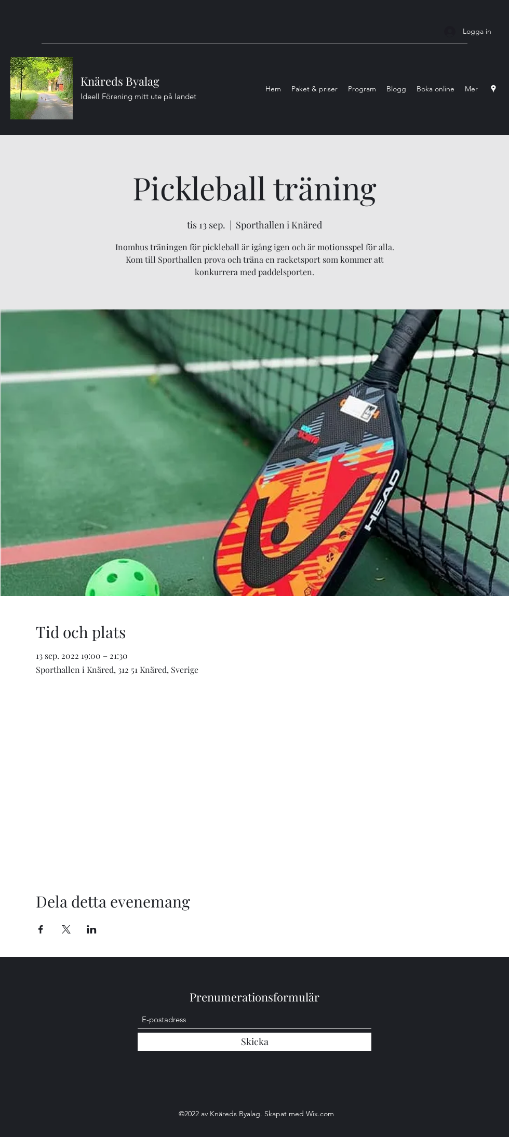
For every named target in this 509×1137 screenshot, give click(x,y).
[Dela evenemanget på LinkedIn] (92, 929)
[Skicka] (254, 1042)
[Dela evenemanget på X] (66, 929)
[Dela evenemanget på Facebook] (41, 929)
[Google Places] (493, 89)
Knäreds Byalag (120, 81)
